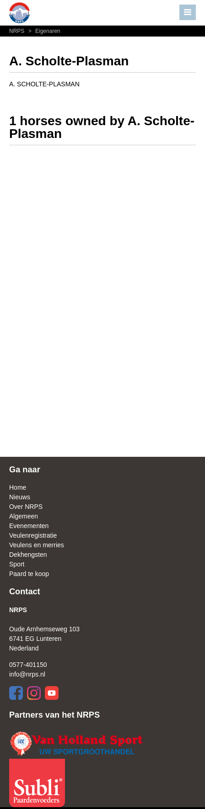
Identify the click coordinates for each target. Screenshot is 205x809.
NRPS (17, 31)
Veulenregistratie (33, 535)
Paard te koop (29, 573)
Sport (16, 564)
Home (17, 487)
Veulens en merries (36, 545)
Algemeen (23, 516)
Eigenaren (43, 31)
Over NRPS (26, 506)
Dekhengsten (28, 554)
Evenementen (29, 525)
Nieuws (19, 497)
